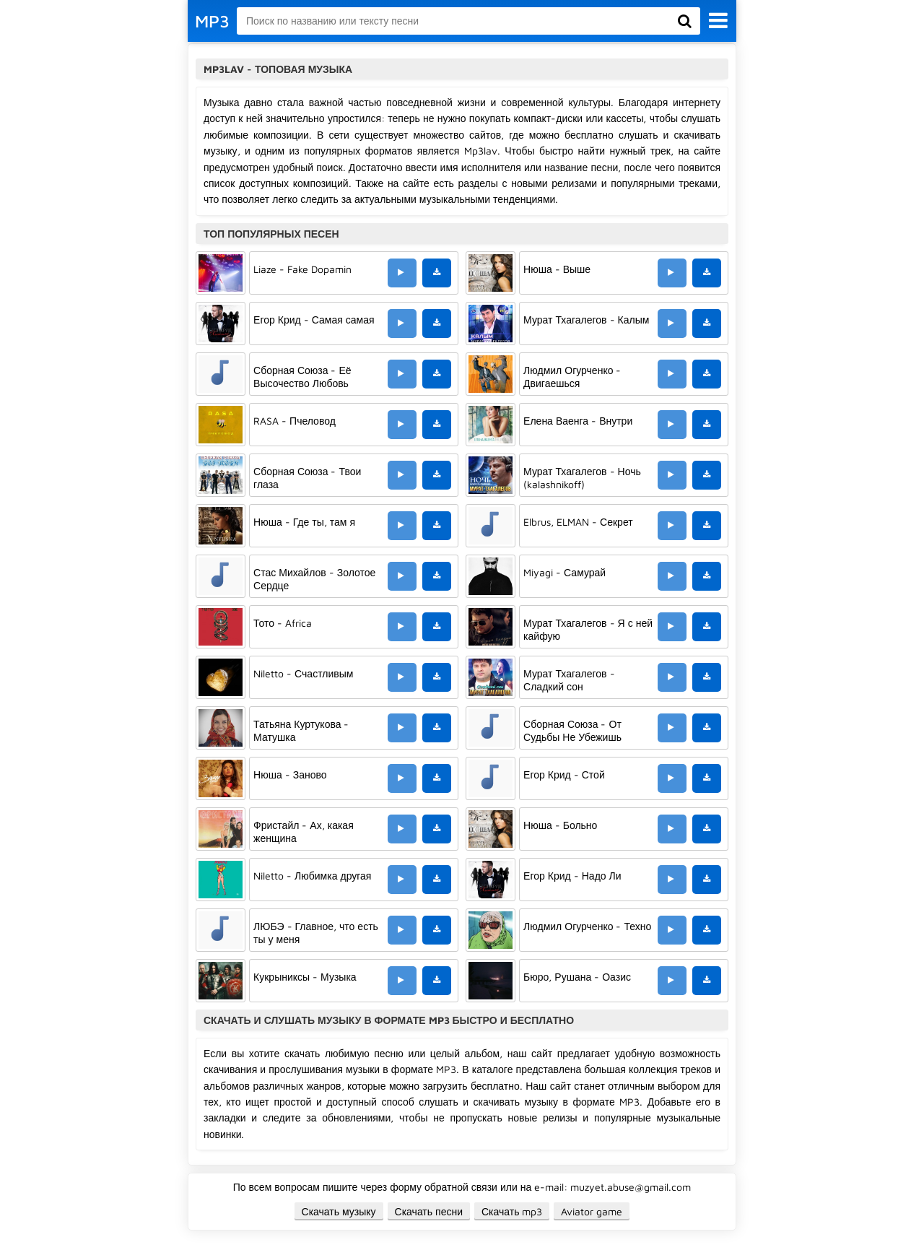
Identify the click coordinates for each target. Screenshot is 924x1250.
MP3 (212, 21)
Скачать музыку (339, 1211)
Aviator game (591, 1211)
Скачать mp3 (512, 1211)
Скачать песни (429, 1211)
